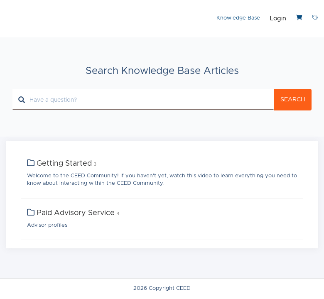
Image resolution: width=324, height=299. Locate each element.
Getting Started (64, 163)
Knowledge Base (238, 18)
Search (292, 99)
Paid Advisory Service (76, 213)
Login (278, 18)
